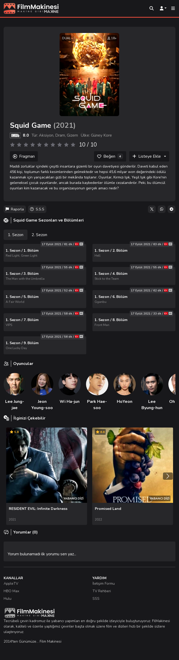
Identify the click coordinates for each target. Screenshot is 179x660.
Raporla (15, 209)
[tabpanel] (89, 299)
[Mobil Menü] (173, 8)
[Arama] (151, 8)
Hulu (7, 598)
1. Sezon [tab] (15, 235)
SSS (95, 598)
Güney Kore (101, 135)
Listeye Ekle (146, 156)
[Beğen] (110, 156)
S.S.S (37, 209)
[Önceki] (11, 476)
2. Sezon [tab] (39, 235)
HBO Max (11, 591)
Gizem (72, 135)
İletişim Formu (103, 583)
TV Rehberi (101, 591)
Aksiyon (46, 135)
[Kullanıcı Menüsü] (163, 8)
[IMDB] (15, 135)
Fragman (24, 156)
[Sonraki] (168, 476)
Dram (60, 135)
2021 (64, 125)
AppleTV (11, 583)
